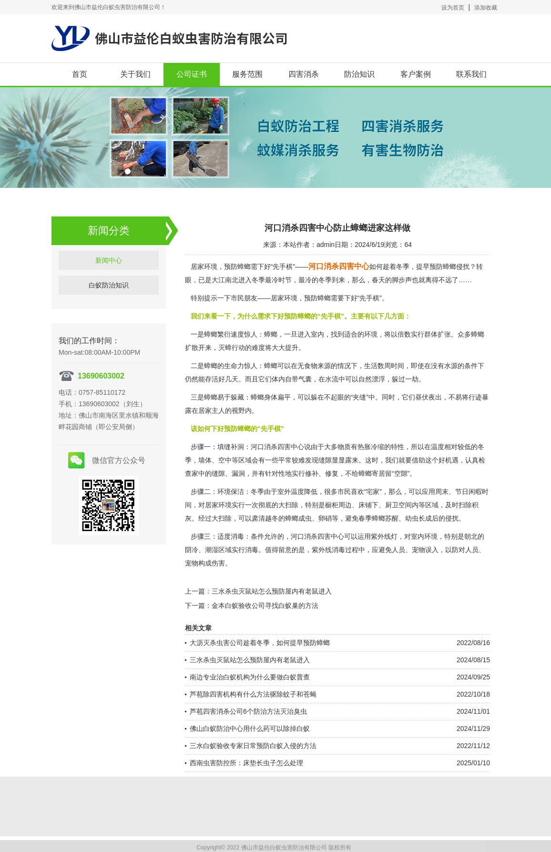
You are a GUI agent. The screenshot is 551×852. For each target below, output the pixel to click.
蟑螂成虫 (298, 518)
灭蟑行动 (231, 347)
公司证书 (191, 74)
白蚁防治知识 (109, 335)
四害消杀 (303, 74)
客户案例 (415, 74)
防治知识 (359, 74)
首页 (79, 74)
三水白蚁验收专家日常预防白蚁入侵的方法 (253, 745)
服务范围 (247, 74)
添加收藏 (485, 7)
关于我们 (135, 74)
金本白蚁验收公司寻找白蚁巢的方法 (265, 605)
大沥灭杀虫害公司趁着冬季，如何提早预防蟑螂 (260, 643)
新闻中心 (108, 310)
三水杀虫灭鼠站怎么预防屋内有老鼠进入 (272, 591)
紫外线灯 (384, 536)
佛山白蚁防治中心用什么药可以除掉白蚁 (250, 728)
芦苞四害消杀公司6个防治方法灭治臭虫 (248, 711)
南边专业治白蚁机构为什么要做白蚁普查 (250, 677)
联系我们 (471, 74)
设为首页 (452, 7)
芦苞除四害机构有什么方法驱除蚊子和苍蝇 (253, 694)
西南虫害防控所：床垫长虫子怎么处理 (246, 763)
